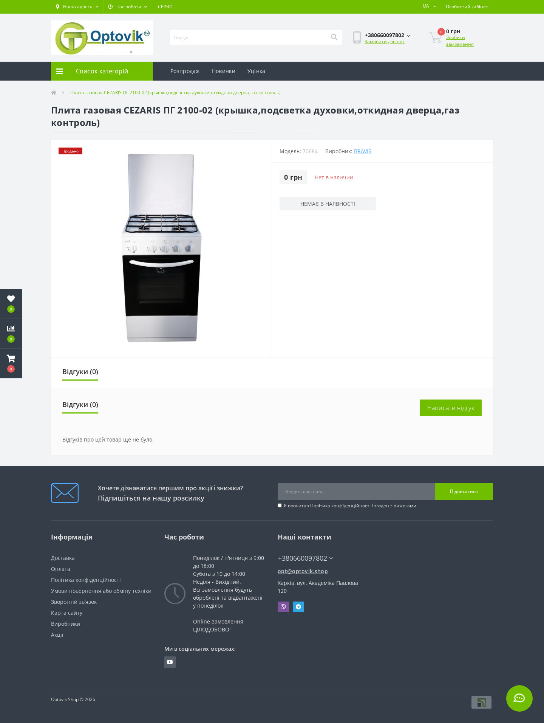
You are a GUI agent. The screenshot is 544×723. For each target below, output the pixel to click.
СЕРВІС (165, 6)
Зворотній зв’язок (74, 601)
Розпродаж (185, 71)
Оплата (60, 568)
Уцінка (256, 71)
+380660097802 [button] (305, 558)
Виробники (65, 623)
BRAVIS (362, 151)
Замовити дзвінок (385, 41)
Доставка (63, 557)
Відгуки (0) (80, 371)
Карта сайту (66, 612)
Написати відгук (450, 408)
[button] (77, 7)
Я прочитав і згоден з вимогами (350, 505)
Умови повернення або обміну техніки (101, 590)
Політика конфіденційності (340, 505)
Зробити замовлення (460, 40)
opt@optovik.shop (303, 571)
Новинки (223, 71)
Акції (57, 634)
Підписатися (464, 491)
